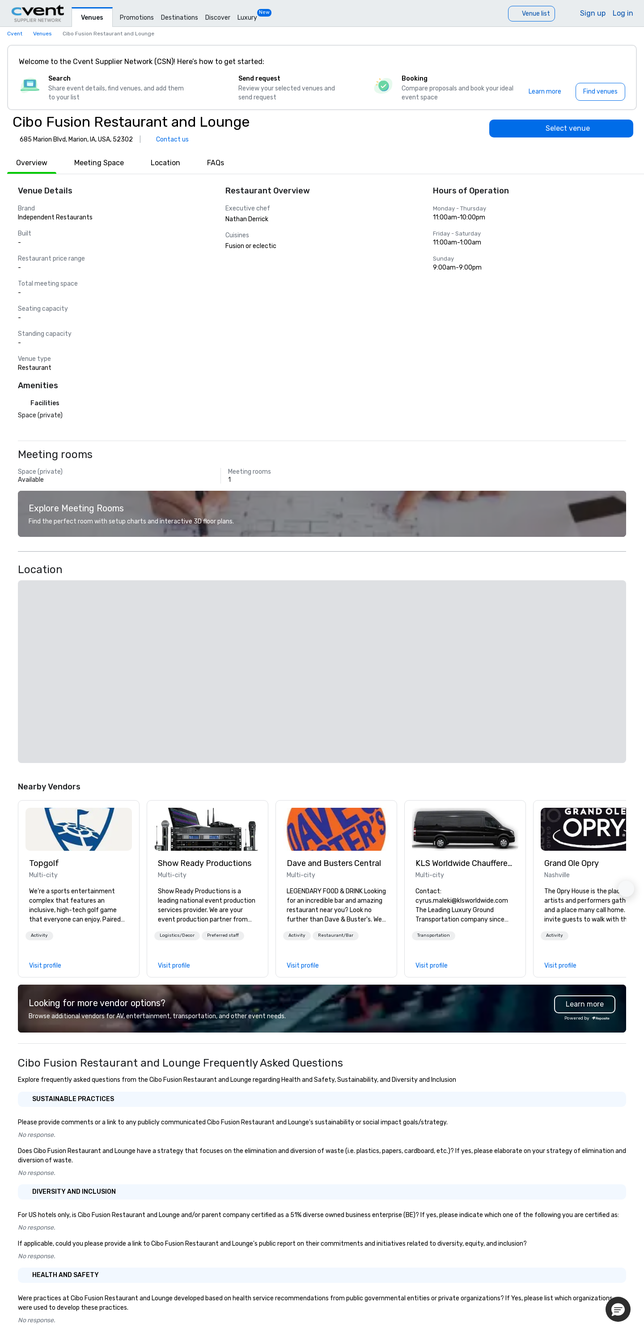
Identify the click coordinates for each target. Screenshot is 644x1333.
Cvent (14, 33)
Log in (623, 13)
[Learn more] (544, 92)
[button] (39, 935)
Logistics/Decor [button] (177, 935)
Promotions (137, 17)
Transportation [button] (433, 935)
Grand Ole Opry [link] (571, 863)
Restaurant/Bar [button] (335, 935)
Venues (92, 17)
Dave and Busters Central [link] (334, 863)
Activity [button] (39, 935)
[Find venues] (600, 92)
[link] (78, 829)
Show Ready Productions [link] (204, 863)
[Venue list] (531, 13)
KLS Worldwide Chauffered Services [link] (465, 863)
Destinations (179, 17)
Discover (217, 17)
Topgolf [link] (44, 863)
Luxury (247, 17)
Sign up (593, 13)
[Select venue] (561, 128)
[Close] (616, 62)
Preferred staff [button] (223, 935)
